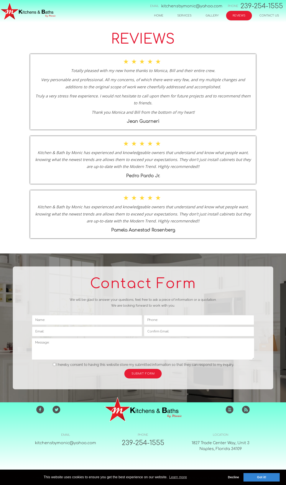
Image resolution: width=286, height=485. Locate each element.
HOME (158, 15)
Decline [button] (233, 477)
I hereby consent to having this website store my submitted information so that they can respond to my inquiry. (143, 365)
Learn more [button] (178, 477)
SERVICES (184, 15)
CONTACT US (269, 15)
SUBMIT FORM (143, 373)
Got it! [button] (261, 477)
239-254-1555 (261, 6)
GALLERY (212, 15)
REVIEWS (239, 15)
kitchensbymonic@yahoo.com (191, 6)
